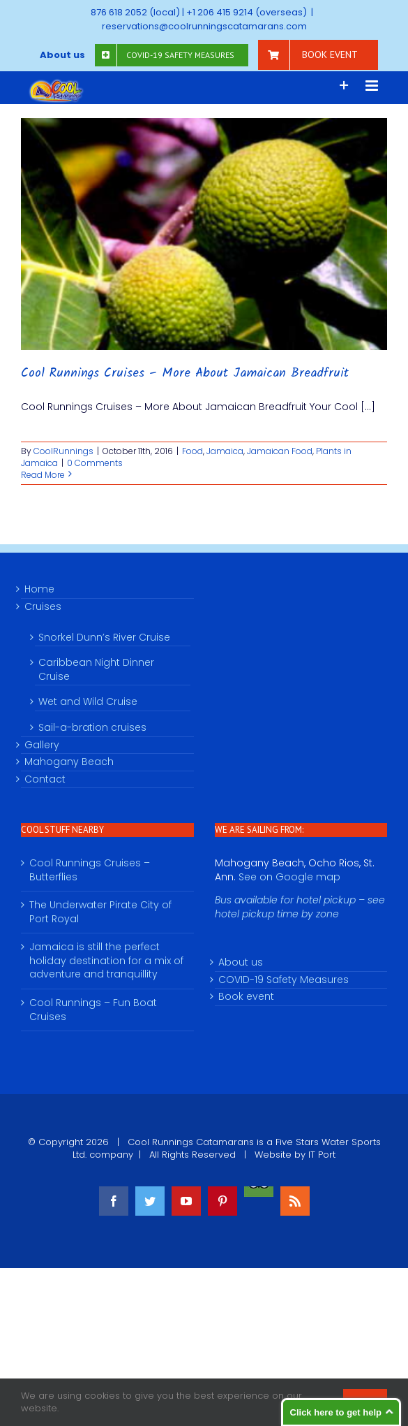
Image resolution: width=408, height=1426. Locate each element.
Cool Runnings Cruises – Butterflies (89, 870)
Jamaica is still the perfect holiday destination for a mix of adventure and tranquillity (106, 960)
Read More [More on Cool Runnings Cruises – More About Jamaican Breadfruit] (43, 475)
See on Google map (289, 877)
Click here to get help (335, 1412)
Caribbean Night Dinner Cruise (96, 669)
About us (240, 962)
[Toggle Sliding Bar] (344, 85)
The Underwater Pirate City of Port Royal (100, 912)
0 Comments (95, 463)
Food (192, 451)
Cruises (42, 606)
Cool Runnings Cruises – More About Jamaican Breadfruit (185, 373)
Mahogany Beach (69, 762)
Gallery (41, 745)
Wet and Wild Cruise (87, 701)
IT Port (321, 1154)
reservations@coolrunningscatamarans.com (204, 26)
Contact (45, 779)
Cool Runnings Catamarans (191, 1142)
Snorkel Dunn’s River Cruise (104, 637)
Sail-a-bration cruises (92, 727)
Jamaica (224, 451)
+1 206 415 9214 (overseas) (246, 12)
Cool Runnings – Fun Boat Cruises (93, 1010)
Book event (246, 996)
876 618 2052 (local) (135, 12)
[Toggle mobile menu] (372, 85)
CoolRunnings (63, 451)
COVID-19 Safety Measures (283, 980)
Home (39, 589)
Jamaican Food (279, 451)
